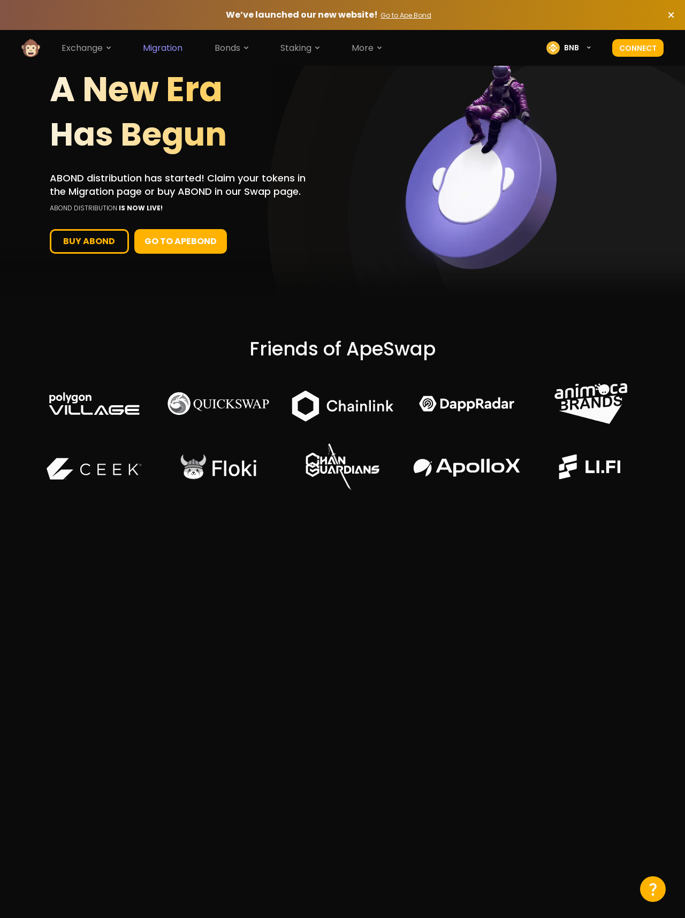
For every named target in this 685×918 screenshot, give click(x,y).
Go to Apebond (180, 241)
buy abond (89, 241)
